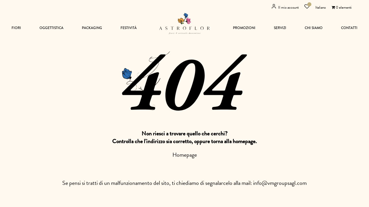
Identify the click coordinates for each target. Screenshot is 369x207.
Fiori (16, 28)
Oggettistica (51, 28)
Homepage (184, 154)
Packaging (92, 28)
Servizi (280, 28)
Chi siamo (314, 28)
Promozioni (244, 28)
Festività (129, 28)
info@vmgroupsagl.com (280, 183)
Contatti (349, 28)
